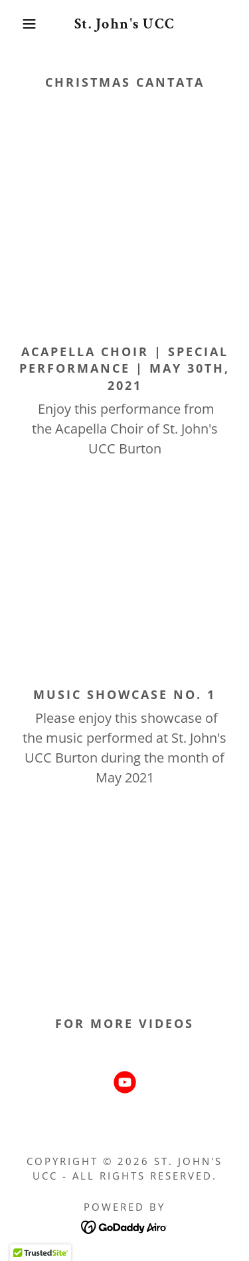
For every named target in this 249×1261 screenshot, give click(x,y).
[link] (124, 24)
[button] (19, 24)
